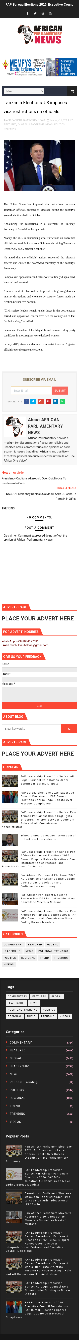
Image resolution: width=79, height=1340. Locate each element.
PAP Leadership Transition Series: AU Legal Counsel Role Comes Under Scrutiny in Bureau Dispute (47, 780)
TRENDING (10, 128)
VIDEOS (9, 964)
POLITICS (59, 124)
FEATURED (10, 124)
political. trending (53, 951)
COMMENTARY (13, 944)
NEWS (49, 124)
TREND (44, 957)
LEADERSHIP (36, 124)
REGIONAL (28, 957)
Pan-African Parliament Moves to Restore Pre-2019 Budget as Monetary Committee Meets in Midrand (48, 898)
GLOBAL (23, 124)
